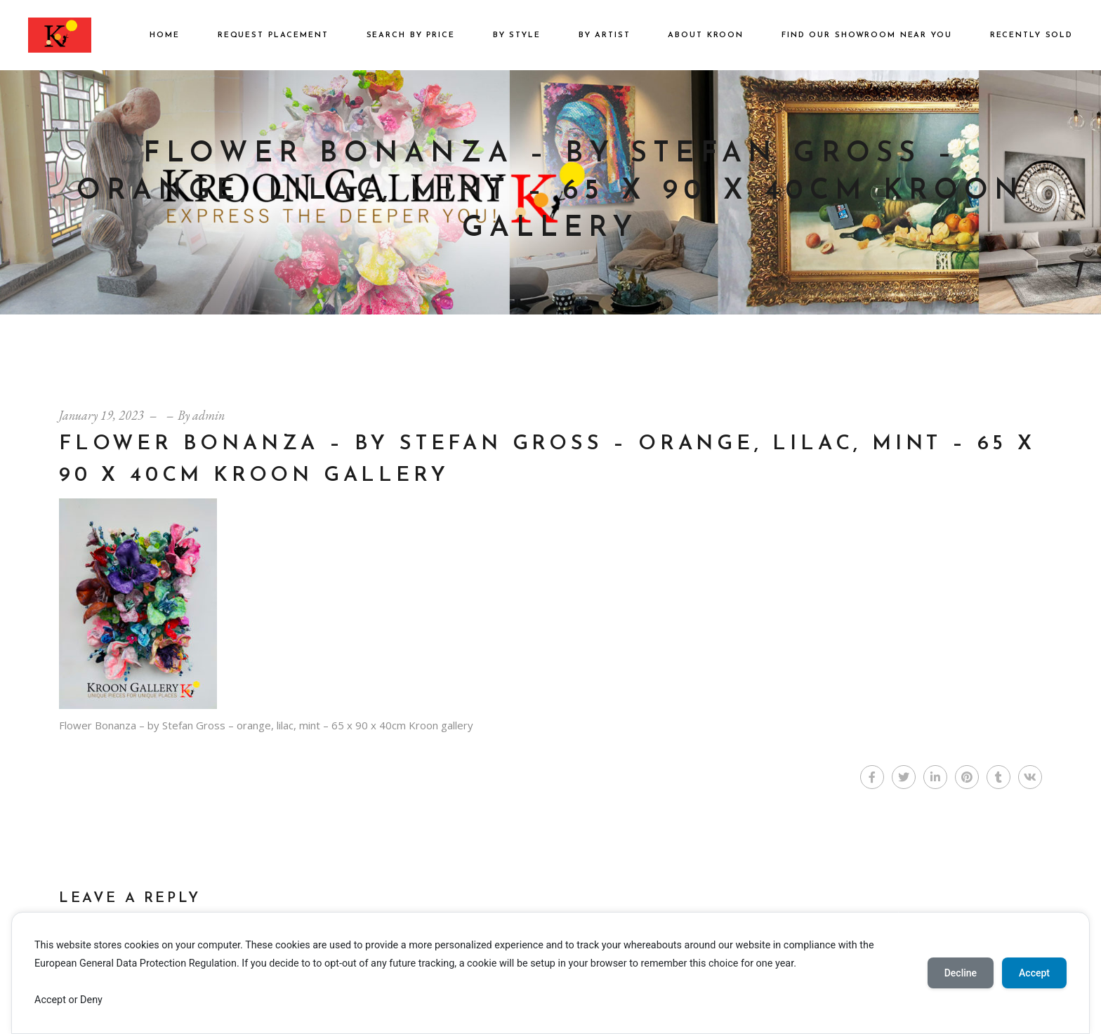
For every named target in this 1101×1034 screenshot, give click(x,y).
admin (208, 415)
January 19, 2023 (101, 415)
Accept (1034, 973)
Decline (960, 973)
